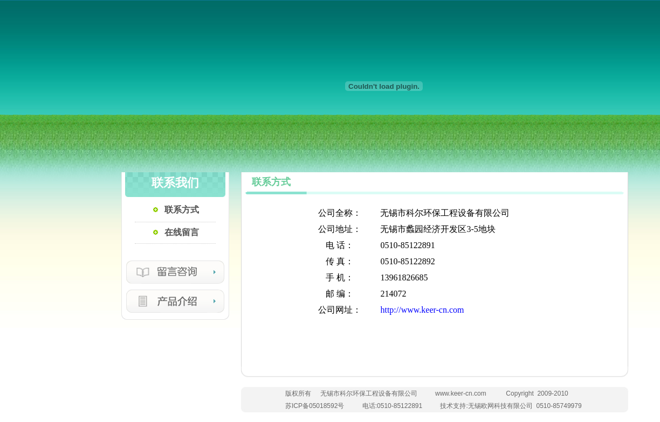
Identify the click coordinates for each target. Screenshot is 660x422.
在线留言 (181, 232)
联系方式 (181, 209)
